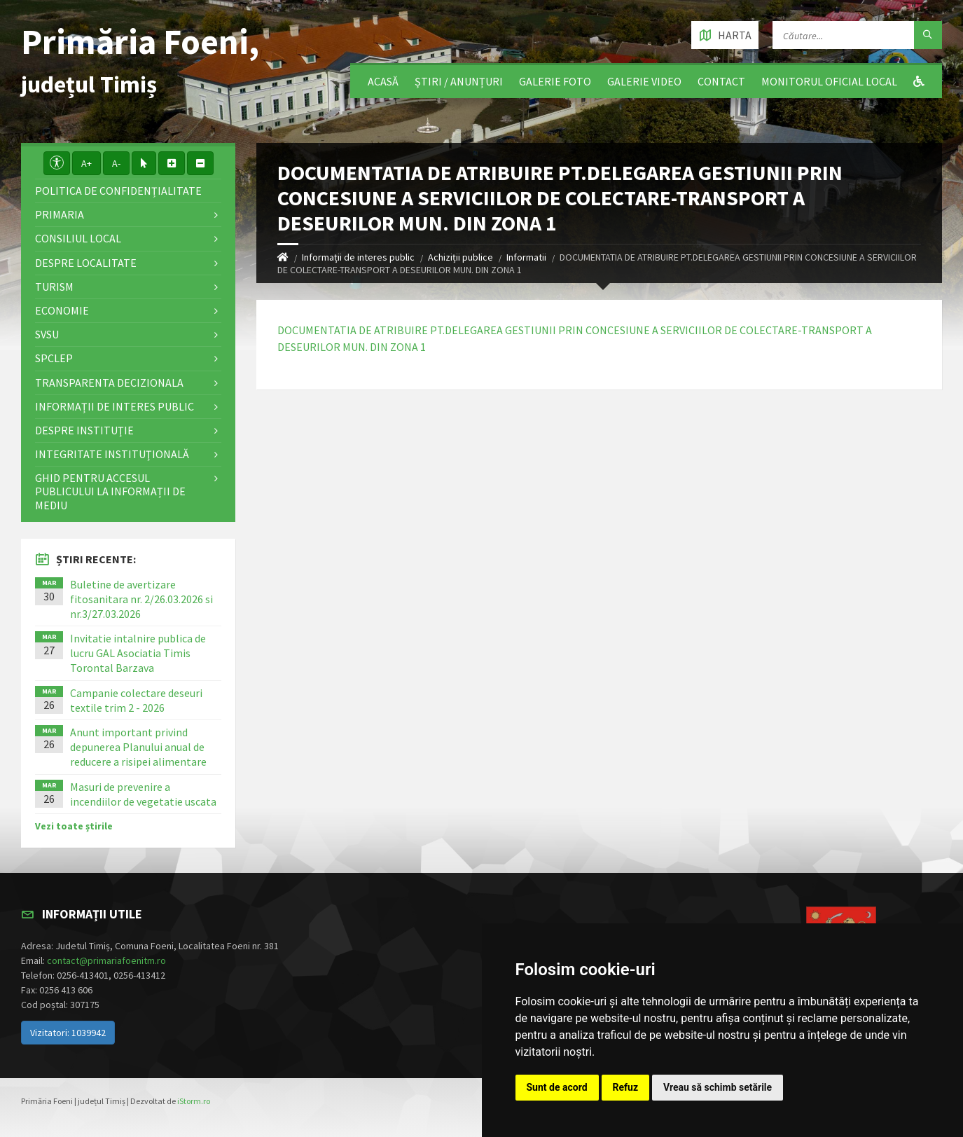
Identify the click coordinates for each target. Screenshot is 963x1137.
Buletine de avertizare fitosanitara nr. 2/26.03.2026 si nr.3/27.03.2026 (141, 599)
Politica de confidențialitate (118, 191)
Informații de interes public (358, 257)
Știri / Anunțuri (459, 81)
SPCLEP (54, 358)
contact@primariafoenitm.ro (106, 960)
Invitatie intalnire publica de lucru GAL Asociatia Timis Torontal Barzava (138, 653)
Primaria (59, 214)
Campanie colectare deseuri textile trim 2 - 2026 (136, 700)
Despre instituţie (84, 430)
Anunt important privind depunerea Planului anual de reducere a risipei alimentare (138, 747)
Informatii (526, 257)
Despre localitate (86, 263)
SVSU (47, 334)
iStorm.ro (193, 1101)
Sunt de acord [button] (557, 1087)
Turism (54, 287)
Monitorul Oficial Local (829, 81)
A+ (86, 163)
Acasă (383, 81)
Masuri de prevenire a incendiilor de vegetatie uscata (143, 794)
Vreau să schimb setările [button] (717, 1087)
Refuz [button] (626, 1087)
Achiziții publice (460, 257)
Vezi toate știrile (74, 826)
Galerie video (644, 81)
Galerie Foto (555, 81)
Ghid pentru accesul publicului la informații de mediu (110, 491)
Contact (721, 81)
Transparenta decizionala (109, 382)
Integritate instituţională (112, 454)
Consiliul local (78, 238)
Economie (62, 310)
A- (116, 163)
